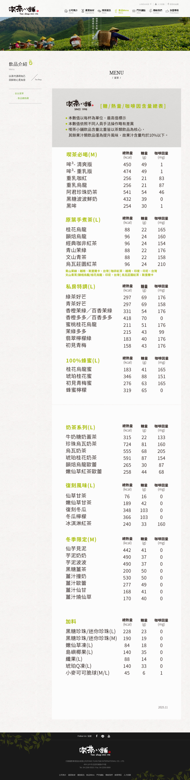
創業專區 (118, 775)
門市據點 (141, 11)
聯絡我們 (157, 11)
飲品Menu (124, 11)
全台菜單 (19, 93)
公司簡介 (73, 11)
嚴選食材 (89, 11)
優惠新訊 (80, 775)
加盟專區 (174, 11)
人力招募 (160, 4)
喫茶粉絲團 (173, 4)
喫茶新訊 (106, 11)
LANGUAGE (145, 4)
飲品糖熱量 (23, 98)
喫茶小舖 (25, 8)
